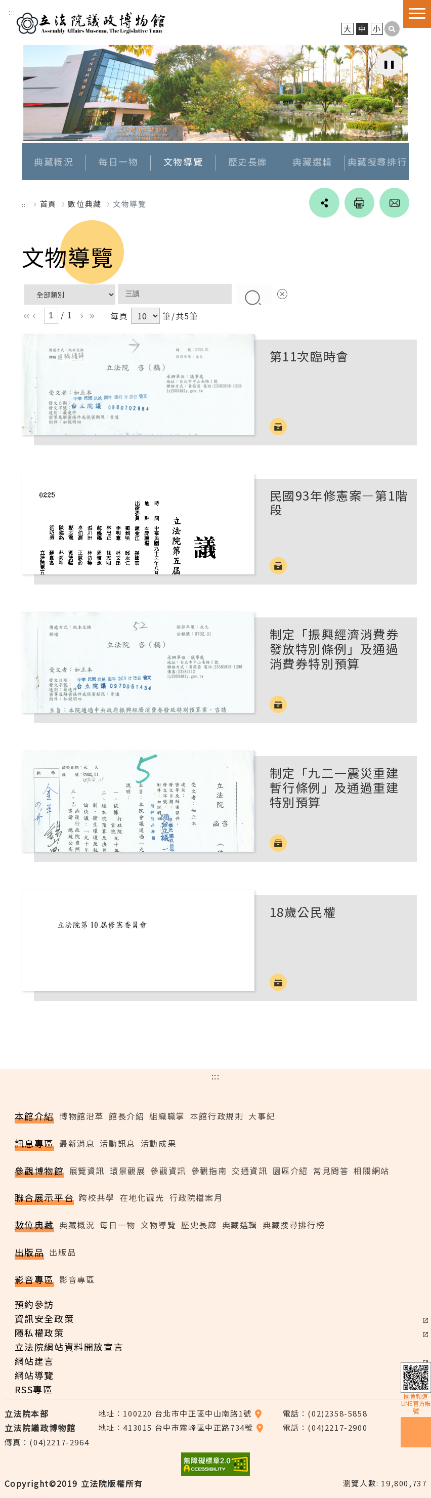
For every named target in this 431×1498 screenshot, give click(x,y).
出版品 (62, 1252)
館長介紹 (126, 1116)
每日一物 (118, 161)
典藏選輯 (312, 161)
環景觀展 (127, 1170)
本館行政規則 (217, 1116)
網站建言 (34, 1360)
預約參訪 (34, 1304)
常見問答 (331, 1170)
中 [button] (362, 29)
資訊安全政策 (44, 1318)
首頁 (48, 203)
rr (90, 316)
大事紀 (261, 1116)
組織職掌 (167, 1116)
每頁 (119, 316)
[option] (216, 93)
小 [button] (377, 29)
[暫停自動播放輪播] (389, 63)
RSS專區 (34, 1389)
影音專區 (77, 1279)
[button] (392, 29)
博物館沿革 (81, 1116)
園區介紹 (290, 1170)
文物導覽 (183, 161)
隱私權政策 (39, 1332)
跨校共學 (96, 1198)
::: (12, 12)
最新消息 (77, 1143)
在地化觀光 (142, 1198)
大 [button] (347, 29)
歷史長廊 (248, 161)
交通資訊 (249, 1170)
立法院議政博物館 (91, 21)
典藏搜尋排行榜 (294, 1225)
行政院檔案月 (196, 1198)
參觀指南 (209, 1170)
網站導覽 (34, 1375)
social (323, 203)
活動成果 (158, 1143)
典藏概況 (53, 161)
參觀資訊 (168, 1170)
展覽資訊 (87, 1170)
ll (25, 316)
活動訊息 (117, 1143)
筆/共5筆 (180, 316)
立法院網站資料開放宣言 (69, 1346)
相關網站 (371, 1170)
